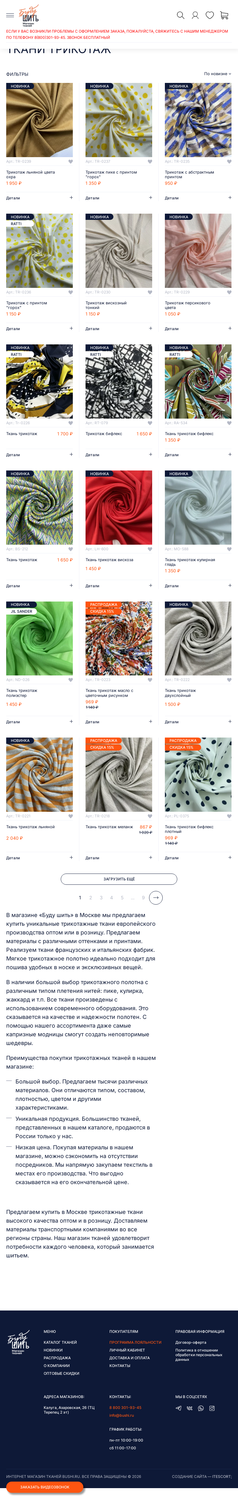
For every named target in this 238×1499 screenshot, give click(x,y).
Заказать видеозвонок (44, 1486)
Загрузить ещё (119, 888)
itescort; (222, 1487)
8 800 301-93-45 (125, 1418)
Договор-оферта (190, 1353)
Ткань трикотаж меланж (103, 837)
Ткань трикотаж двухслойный (182, 701)
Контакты (119, 1376)
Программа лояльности (135, 1353)
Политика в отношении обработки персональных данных (199, 1366)
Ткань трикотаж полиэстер (23, 701)
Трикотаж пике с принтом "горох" (103, 175)
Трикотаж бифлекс (106, 435)
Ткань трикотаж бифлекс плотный (183, 837)
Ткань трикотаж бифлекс (182, 438)
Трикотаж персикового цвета (189, 306)
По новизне (215, 73)
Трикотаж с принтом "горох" (28, 306)
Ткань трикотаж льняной (23, 837)
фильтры (17, 74)
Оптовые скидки (61, 1384)
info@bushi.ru (121, 1426)
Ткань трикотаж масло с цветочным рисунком (110, 701)
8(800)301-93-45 (49, 37)
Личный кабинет (127, 1361)
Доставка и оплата (129, 1368)
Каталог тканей (60, 1353)
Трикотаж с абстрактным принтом (189, 175)
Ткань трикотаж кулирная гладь (182, 569)
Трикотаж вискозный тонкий (108, 306)
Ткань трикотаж (23, 435)
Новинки (53, 1361)
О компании (57, 1376)
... (132, 908)
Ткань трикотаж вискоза (103, 569)
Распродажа (57, 1368)
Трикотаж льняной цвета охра (26, 175)
